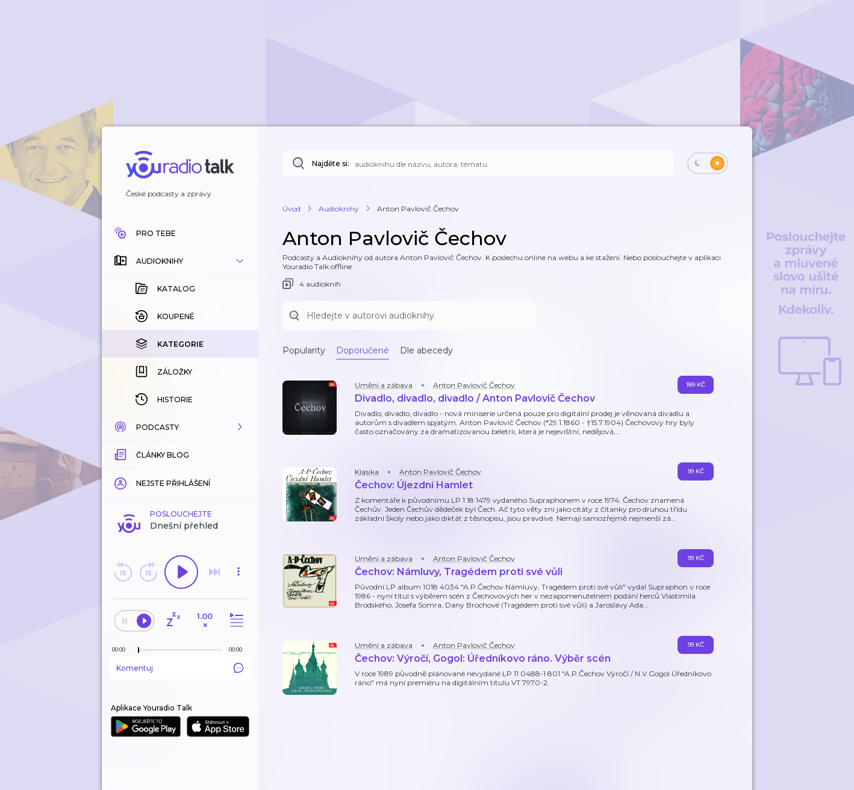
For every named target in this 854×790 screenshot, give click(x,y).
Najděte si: (330, 163)
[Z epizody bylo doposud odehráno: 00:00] (121, 649)
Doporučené (362, 350)
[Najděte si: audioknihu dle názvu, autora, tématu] (478, 163)
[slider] (138, 650)
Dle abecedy (426, 350)
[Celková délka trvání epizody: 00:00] (238, 649)
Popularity (303, 350)
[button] (180, 261)
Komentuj (180, 667)
